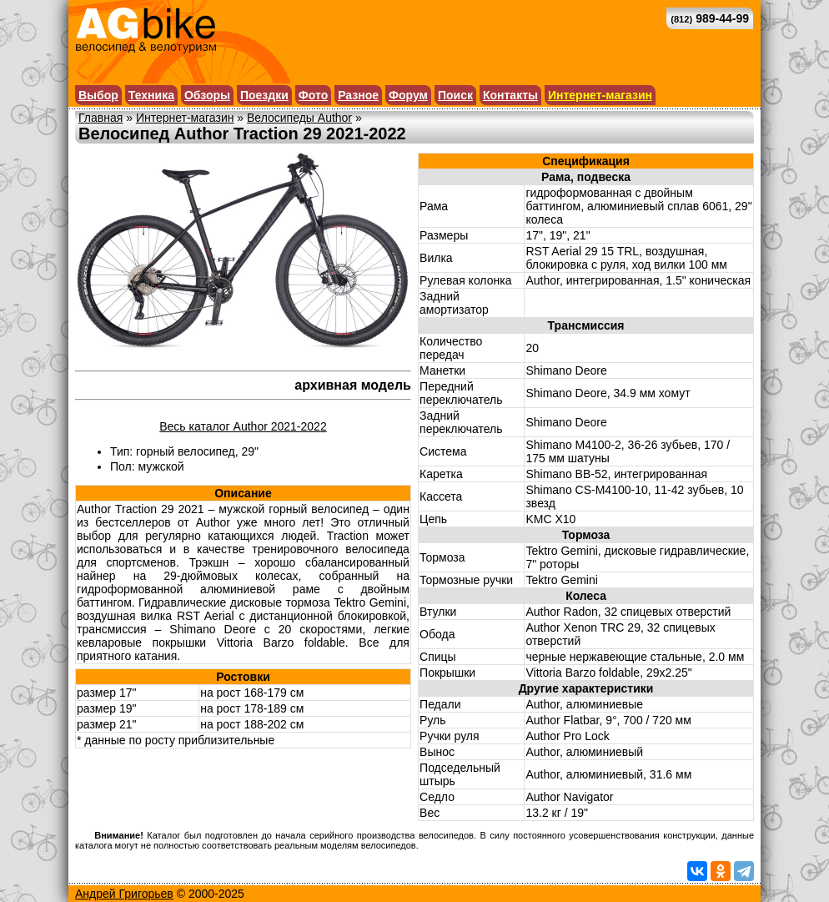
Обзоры (207, 95)
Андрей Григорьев (124, 893)
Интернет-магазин (600, 95)
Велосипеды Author (299, 117)
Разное (358, 95)
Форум (408, 95)
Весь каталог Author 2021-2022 (242, 426)
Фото (313, 95)
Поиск (455, 95)
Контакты (510, 95)
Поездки (264, 95)
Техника (151, 95)
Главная (100, 117)
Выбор (98, 95)
